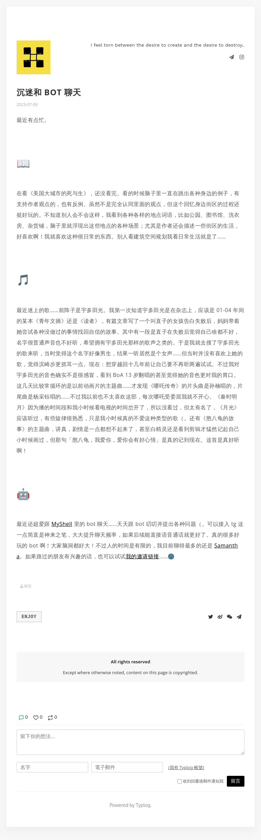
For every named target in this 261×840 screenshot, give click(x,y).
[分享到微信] (229, 616)
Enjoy (29, 616)
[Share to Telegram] (239, 616)
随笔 (27, 585)
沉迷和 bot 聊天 (49, 92)
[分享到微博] (220, 616)
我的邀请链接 (142, 556)
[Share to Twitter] (210, 616)
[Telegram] (232, 56)
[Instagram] (241, 56)
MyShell (61, 524)
